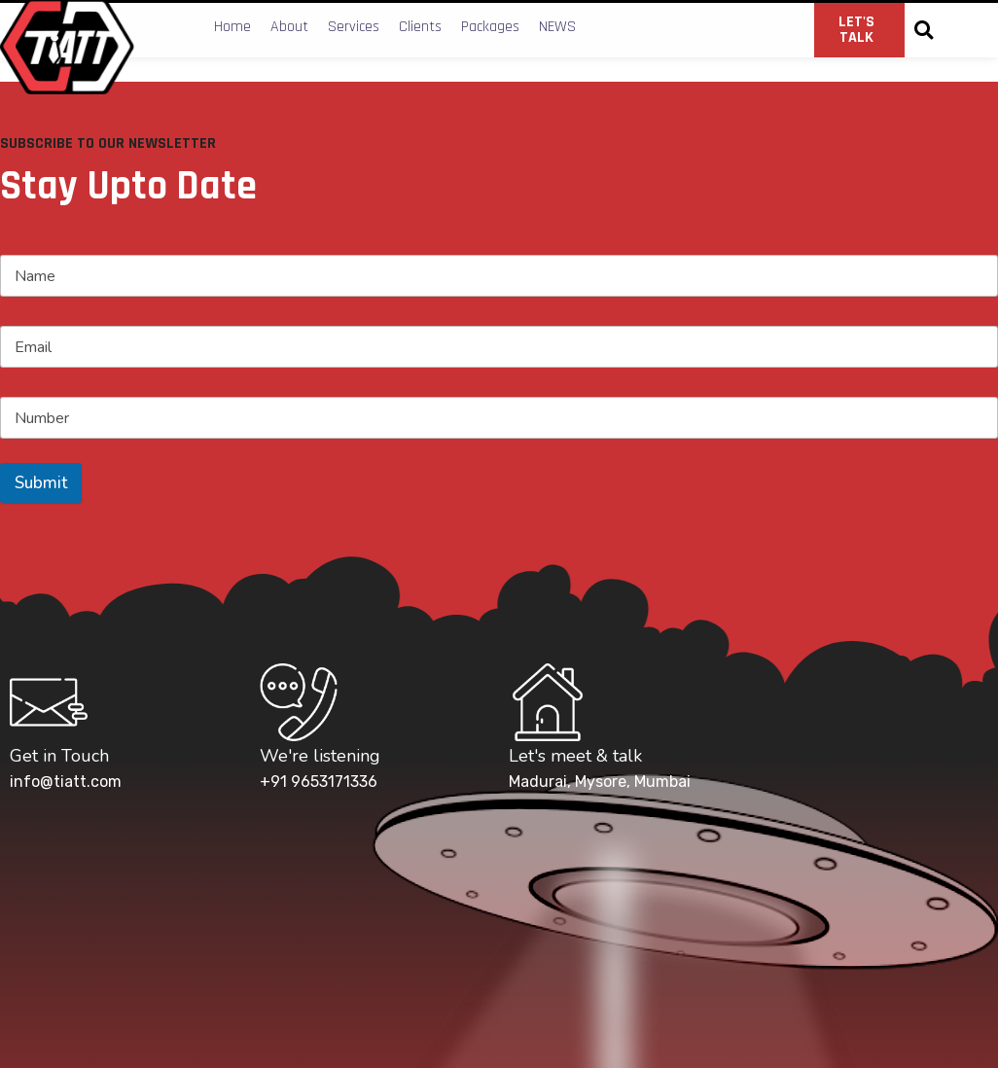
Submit (41, 483)
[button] (924, 31)
